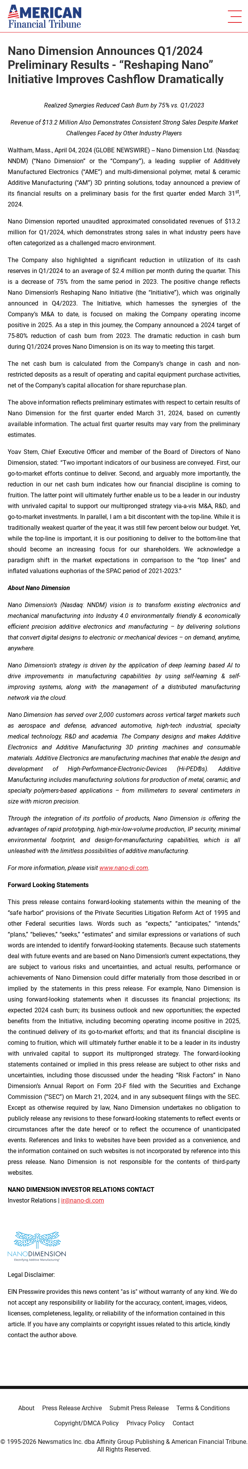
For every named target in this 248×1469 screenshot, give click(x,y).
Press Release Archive (72, 1408)
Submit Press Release (139, 1408)
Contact (183, 1423)
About (26, 1408)
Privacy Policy (146, 1423)
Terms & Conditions (203, 1408)
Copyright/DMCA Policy (86, 1423)
